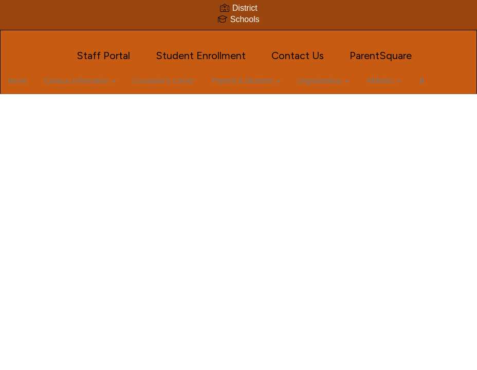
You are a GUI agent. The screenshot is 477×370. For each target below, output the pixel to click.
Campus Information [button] (94, 75)
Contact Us (297, 50)
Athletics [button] (391, 75)
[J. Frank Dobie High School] (238, 36)
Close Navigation (51, 105)
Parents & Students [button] (257, 75)
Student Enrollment (201, 50)
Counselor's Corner (176, 75)
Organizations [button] (333, 75)
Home (33, 75)
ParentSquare (381, 50)
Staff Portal (103, 50)
